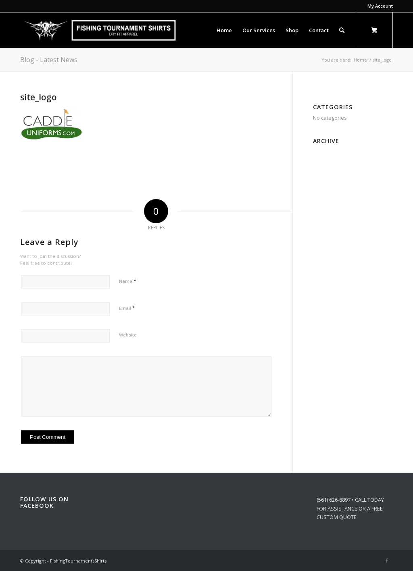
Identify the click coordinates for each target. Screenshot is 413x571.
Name (127, 280)
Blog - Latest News (48, 59)
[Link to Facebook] (387, 560)
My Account (380, 6)
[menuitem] (378, 6)
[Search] (342, 30)
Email (127, 307)
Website (128, 335)
